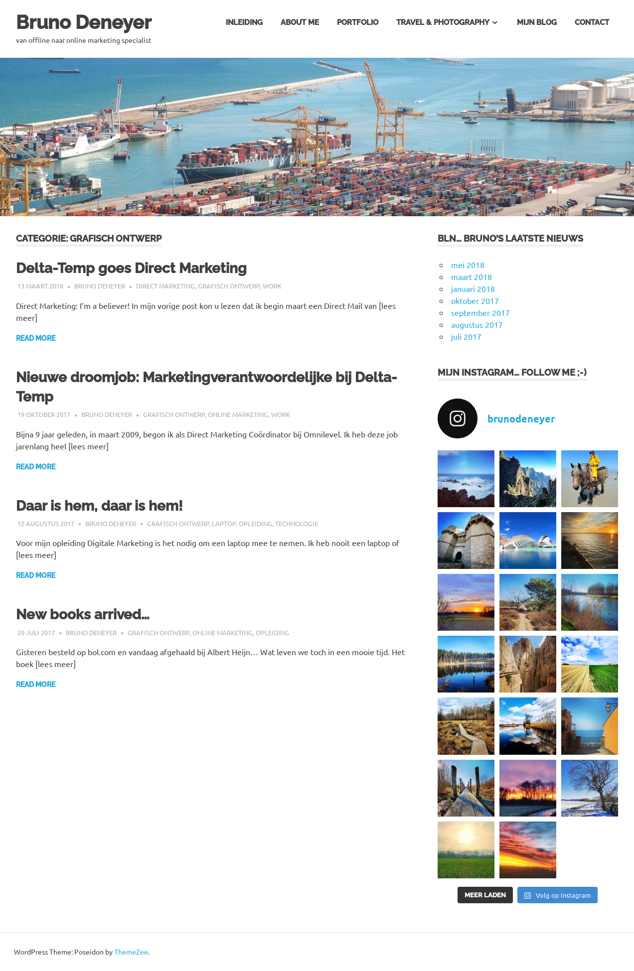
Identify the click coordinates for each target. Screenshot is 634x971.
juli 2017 (466, 336)
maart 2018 (471, 276)
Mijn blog (537, 22)
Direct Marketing (165, 285)
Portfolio (357, 22)
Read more (35, 338)
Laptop (224, 523)
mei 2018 (467, 265)
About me (300, 22)
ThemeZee (131, 951)
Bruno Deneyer (84, 22)
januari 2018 (473, 288)
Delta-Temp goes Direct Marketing (131, 268)
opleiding (255, 523)
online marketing (238, 414)
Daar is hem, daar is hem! (99, 506)
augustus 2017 (477, 324)
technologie (296, 523)
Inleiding (244, 22)
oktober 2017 (475, 300)
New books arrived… (83, 614)
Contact (592, 22)
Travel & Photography (442, 22)
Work (272, 285)
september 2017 (480, 312)
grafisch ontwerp (229, 285)
